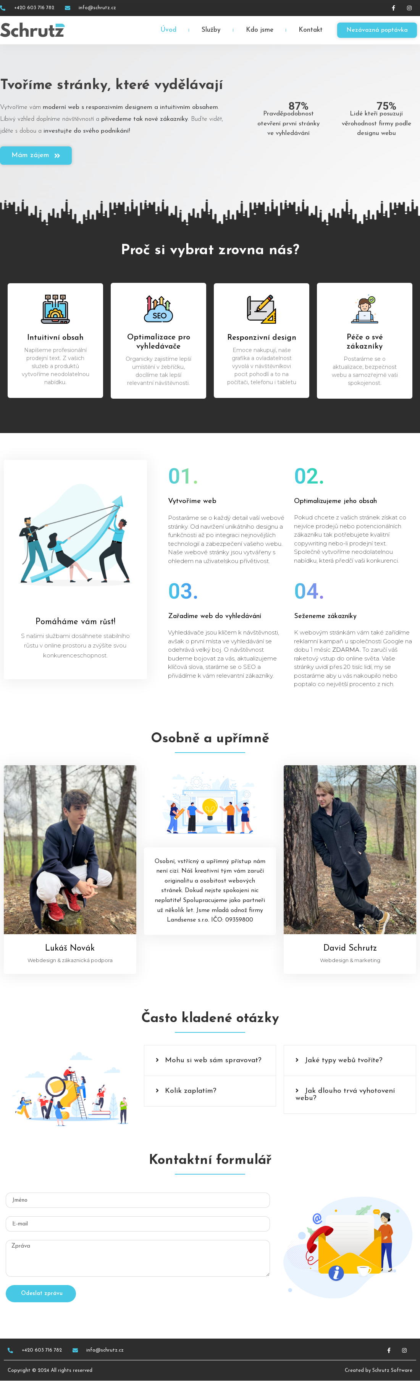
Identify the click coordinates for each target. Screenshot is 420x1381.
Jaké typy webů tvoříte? (344, 1060)
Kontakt (311, 30)
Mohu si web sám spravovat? (213, 1060)
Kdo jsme (259, 30)
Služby (211, 30)
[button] (210, 1060)
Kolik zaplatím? (190, 1091)
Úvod (168, 30)
